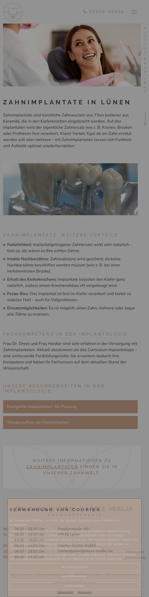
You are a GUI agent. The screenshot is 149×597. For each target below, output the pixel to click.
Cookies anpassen (74, 586)
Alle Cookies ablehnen (74, 576)
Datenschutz (65, 592)
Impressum (84, 592)
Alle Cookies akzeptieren (74, 566)
